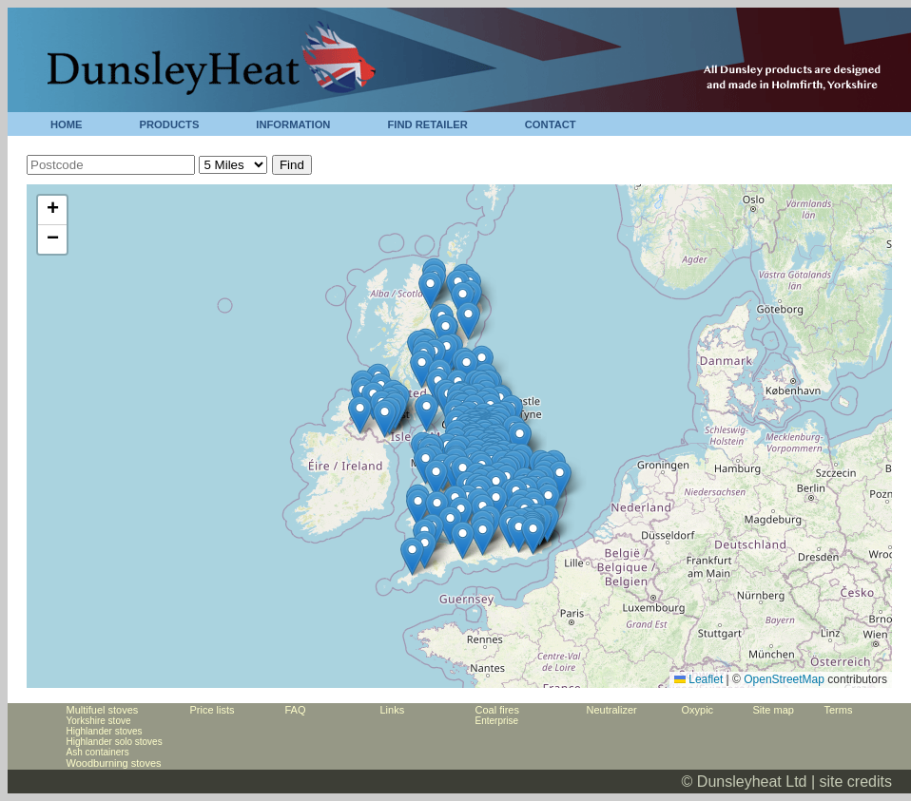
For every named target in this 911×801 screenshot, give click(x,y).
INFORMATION (293, 124)
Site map (773, 709)
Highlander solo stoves (115, 741)
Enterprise (497, 720)
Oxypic (698, 709)
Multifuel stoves (103, 709)
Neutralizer (612, 709)
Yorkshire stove (99, 720)
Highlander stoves (105, 731)
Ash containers (98, 752)
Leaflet (698, 679)
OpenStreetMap (784, 679)
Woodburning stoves (114, 763)
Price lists (212, 709)
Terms (838, 709)
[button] (426, 412)
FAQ (295, 709)
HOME (66, 124)
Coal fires (497, 709)
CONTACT (550, 124)
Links (392, 709)
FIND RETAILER (427, 124)
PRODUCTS (170, 124)
